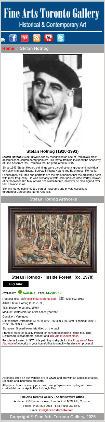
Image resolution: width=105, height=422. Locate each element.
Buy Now (15, 284)
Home (8, 48)
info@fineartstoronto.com (39, 298)
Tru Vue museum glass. (64, 335)
